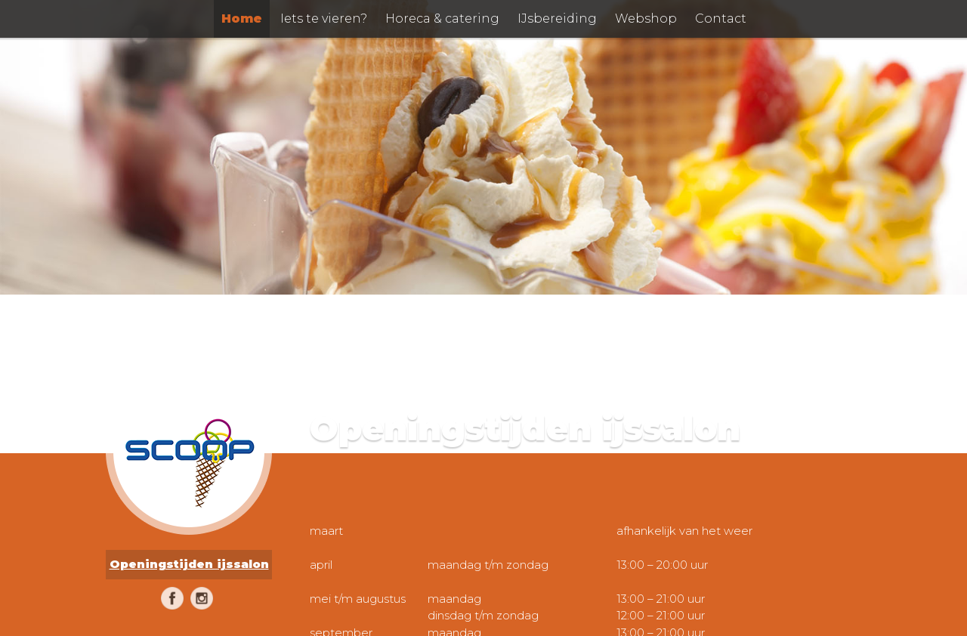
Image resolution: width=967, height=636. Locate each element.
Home (241, 18)
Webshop (646, 18)
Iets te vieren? (323, 18)
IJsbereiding (557, 18)
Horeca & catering (442, 18)
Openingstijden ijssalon (189, 564)
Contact (720, 18)
